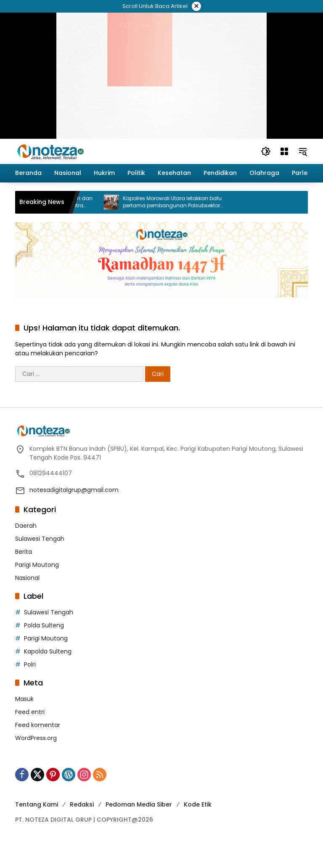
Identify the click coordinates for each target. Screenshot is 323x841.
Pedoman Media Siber (139, 804)
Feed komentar (37, 725)
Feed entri (30, 712)
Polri (30, 664)
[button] (266, 151)
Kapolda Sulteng (47, 651)
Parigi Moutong (37, 565)
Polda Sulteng (44, 625)
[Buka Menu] (284, 151)
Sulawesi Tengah (39, 538)
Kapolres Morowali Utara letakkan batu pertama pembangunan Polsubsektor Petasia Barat (182, 202)
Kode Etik (198, 804)
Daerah (26, 525)
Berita (23, 551)
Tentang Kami (36, 804)
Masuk (24, 699)
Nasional (27, 578)
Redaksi (82, 804)
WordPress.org (36, 738)
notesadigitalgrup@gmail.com (74, 490)
